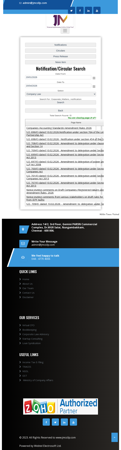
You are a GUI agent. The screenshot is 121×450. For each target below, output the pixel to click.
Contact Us (27, 292)
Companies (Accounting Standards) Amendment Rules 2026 (59, 127)
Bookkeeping (28, 329)
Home (24, 279)
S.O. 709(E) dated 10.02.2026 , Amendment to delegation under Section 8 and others (73, 150)
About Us (26, 283)
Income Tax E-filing (31, 362)
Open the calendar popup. (94, 78)
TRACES (25, 366)
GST (23, 375)
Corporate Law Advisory (34, 334)
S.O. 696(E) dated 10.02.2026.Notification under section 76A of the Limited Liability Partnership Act (71, 133)
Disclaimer (26, 297)
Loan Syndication (30, 343)
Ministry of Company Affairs (36, 380)
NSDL (23, 371)
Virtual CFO (27, 325)
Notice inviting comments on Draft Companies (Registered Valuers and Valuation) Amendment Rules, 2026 (70, 191)
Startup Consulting (31, 338)
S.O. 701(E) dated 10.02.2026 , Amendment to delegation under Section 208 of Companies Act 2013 (69, 177)
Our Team (26, 288)
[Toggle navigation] (65, 30)
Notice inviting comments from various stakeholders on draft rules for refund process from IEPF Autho (73, 198)
